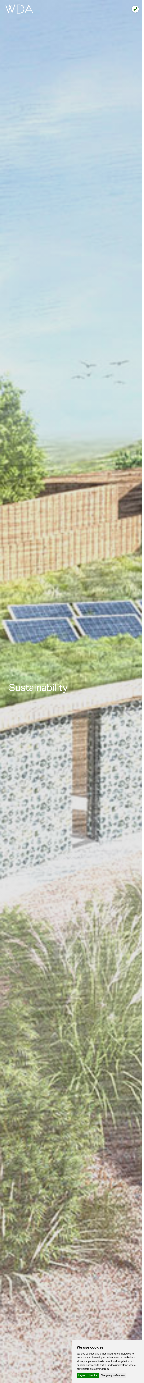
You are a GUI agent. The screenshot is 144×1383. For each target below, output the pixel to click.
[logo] (19, 9)
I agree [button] (81, 1375)
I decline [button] (93, 1375)
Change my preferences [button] (113, 1375)
